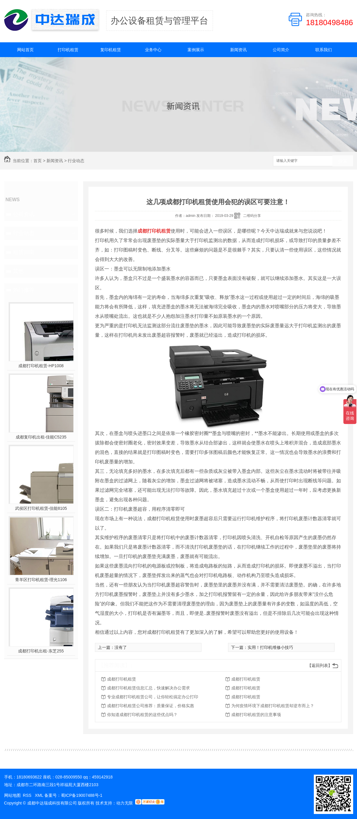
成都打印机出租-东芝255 (41, 651)
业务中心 (153, 49)
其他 (18, 271)
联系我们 (323, 49)
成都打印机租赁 (121, 679)
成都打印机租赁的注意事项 (256, 714)
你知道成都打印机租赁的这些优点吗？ (142, 714)
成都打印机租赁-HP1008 (41, 365)
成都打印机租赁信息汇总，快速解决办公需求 (148, 688)
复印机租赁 (110, 49)
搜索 (343, 161)
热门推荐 (23, 290)
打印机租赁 (68, 49)
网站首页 (25, 49)
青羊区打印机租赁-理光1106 (41, 579)
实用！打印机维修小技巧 (270, 647)
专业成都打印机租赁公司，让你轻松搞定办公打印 (152, 696)
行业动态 (76, 160)
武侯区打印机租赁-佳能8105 (41, 508)
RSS (28, 795)
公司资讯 (23, 214)
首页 (37, 160)
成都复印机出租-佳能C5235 (41, 437)
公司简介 (281, 49)
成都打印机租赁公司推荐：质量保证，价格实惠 (150, 705)
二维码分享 (252, 216)
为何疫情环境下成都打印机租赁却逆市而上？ (272, 705)
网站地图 (12, 795)
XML (39, 795)
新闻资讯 (238, 49)
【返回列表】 (319, 665)
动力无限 (124, 803)
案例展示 (196, 49)
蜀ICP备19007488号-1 (81, 795)
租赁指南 (23, 252)
